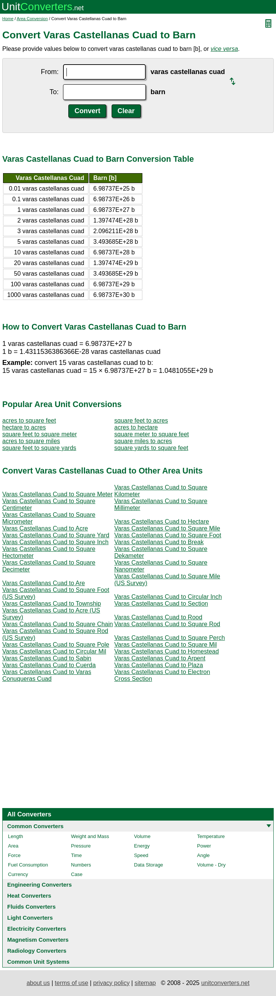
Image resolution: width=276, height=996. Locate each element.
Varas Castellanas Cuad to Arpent (159, 658)
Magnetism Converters (38, 939)
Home (7, 18)
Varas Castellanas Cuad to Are (43, 583)
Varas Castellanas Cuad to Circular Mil (54, 651)
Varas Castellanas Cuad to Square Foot (167, 535)
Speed (141, 855)
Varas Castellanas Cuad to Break (158, 542)
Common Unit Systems (38, 961)
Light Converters (30, 917)
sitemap (145, 983)
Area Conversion (32, 18)
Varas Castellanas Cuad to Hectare (161, 521)
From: (49, 72)
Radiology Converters (36, 950)
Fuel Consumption (28, 865)
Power (204, 846)
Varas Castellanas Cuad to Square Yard (55, 535)
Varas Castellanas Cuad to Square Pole (55, 644)
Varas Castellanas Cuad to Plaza (158, 665)
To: (53, 92)
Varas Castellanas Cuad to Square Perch (169, 638)
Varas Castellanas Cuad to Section (161, 603)
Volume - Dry (211, 865)
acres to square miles (31, 441)
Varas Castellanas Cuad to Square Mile (167, 528)
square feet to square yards (39, 448)
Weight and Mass (90, 836)
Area (13, 846)
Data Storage (148, 865)
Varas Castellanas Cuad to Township (51, 603)
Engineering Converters (39, 884)
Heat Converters (29, 895)
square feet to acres (141, 420)
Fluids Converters (31, 906)
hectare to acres (24, 427)
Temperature (211, 836)
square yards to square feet (151, 448)
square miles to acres (143, 441)
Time (76, 855)
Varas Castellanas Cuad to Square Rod (167, 624)
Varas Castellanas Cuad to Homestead (166, 651)
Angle (203, 855)
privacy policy (111, 983)
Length (15, 836)
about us (38, 983)
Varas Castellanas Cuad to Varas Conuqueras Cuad (46, 675)
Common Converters (35, 826)
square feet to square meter (39, 434)
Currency (18, 874)
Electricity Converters (36, 928)
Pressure (81, 846)
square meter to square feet (151, 434)
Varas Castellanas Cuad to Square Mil (165, 644)
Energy (142, 846)
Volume (142, 836)
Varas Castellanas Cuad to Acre (45, 528)
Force (14, 855)
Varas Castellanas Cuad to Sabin (46, 658)
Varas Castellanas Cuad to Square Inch (55, 542)
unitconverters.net (225, 983)
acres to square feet (29, 420)
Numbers (81, 865)
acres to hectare (136, 427)
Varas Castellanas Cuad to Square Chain (57, 624)
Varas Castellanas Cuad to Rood (158, 617)
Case (76, 874)
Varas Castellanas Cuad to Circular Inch (168, 596)
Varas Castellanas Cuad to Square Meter (57, 494)
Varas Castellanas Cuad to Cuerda (49, 665)
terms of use (71, 983)
